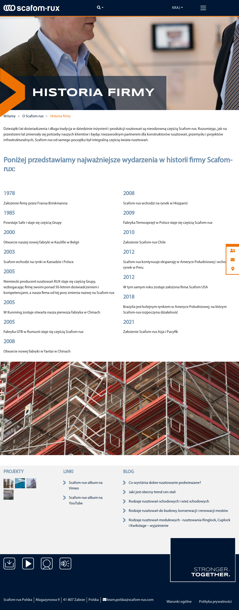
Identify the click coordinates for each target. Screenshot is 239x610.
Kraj (176, 8)
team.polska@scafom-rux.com (127, 600)
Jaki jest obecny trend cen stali (152, 492)
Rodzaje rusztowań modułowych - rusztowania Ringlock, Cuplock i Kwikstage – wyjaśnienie (179, 523)
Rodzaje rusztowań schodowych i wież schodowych (169, 501)
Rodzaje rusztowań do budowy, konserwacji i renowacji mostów (178, 511)
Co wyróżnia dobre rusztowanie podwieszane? (165, 483)
